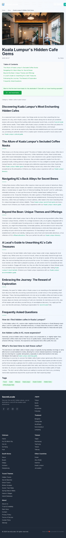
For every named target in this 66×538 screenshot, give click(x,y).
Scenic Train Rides (40, 4)
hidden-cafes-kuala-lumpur (17, 99)
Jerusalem (38, 468)
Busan (4, 460)
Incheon (4, 465)
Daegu (4, 463)
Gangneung (5, 468)
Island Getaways (7, 496)
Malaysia (17, 382)
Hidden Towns (20, 3)
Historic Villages (7, 493)
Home (3, 10)
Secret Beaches (27, 3)
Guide (11, 382)
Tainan (37, 447)
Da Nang (5, 447)
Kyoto (36, 403)
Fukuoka (37, 411)
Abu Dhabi (38, 460)
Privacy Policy (6, 514)
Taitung (37, 449)
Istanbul (37, 463)
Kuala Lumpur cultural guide (14, 134)
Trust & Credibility (7, 506)
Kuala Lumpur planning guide (27, 356)
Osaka (37, 405)
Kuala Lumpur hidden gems (14, 166)
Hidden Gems (48, 382)
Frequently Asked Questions (12, 81)
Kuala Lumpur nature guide (52, 204)
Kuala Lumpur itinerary (53, 235)
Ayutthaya (38, 424)
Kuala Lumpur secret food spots (44, 202)
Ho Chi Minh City (7, 441)
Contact (4, 512)
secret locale (59, 122)
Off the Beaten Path (8, 385)
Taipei (36, 439)
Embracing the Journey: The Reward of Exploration (20, 78)
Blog (46, 2)
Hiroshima (38, 408)
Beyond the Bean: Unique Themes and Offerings (18, 73)
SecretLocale (10, 4)
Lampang (38, 429)
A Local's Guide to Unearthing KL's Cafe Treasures (19, 76)
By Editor (61, 58)
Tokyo (37, 400)
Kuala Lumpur (26, 382)
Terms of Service (7, 517)
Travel (5, 382)
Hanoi (4, 439)
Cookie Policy (6, 520)
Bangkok (37, 419)
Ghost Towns (34, 3)
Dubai (36, 457)
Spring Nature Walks (8, 491)
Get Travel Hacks (12, 92)
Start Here (5, 509)
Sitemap (4, 523)
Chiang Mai (38, 421)
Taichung (38, 444)
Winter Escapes (7, 485)
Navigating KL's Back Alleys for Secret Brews (17, 70)
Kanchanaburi (39, 427)
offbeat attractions (19, 235)
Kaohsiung (38, 441)
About (51, 2)
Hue (3, 449)
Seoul (4, 457)
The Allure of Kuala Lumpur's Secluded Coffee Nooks (20, 67)
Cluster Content (37, 382)
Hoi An (4, 444)
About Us (5, 504)
